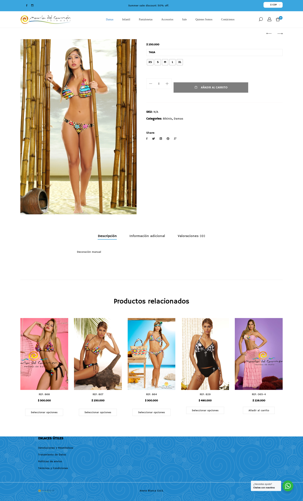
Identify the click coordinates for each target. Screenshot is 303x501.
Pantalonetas (145, 19)
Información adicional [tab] (147, 236)
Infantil (126, 19)
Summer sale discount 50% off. (148, 5)
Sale (184, 19)
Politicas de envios (50, 461)
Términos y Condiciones (53, 468)
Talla (152, 52)
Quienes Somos (203, 19)
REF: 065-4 (259, 394)
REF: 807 (98, 394)
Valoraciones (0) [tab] (191, 236)
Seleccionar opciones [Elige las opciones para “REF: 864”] (151, 412)
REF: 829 (205, 394)
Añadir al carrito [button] (259, 410)
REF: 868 (44, 394)
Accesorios (167, 19)
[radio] (150, 62)
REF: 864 (151, 394)
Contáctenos (227, 19)
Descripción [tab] (107, 236)
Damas (109, 19)
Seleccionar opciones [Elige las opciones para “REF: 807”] (97, 412)
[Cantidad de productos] (158, 83)
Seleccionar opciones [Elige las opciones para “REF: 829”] (205, 410)
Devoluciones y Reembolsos (55, 448)
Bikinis (167, 119)
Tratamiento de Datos (52, 454)
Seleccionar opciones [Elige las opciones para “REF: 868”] (44, 412)
